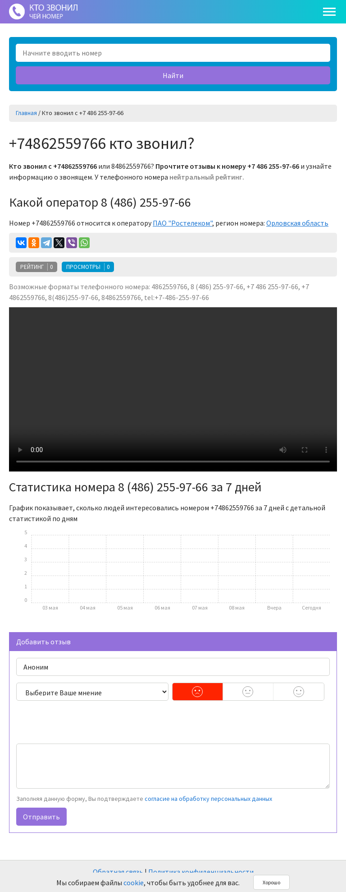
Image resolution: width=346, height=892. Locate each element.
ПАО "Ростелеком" (182, 222)
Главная (26, 113)
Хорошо (271, 882)
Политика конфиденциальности (201, 871)
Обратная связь (118, 871)
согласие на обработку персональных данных (208, 799)
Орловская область (297, 222)
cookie (133, 882)
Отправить (41, 816)
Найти (173, 75)
